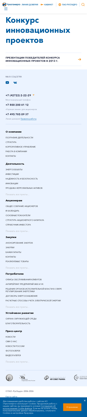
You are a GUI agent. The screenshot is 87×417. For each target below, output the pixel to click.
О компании (13, 132)
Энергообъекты (14, 170)
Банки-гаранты (13, 252)
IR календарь (12, 211)
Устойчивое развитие (20, 313)
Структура (11, 142)
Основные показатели (18, 216)
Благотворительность (18, 323)
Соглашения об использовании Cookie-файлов (29, 407)
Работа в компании (16, 152)
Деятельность (15, 164)
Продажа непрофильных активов (24, 188)
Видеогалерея (13, 356)
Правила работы (28, 119)
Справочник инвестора (18, 225)
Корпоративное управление (21, 147)
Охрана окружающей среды (21, 319)
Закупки (11, 237)
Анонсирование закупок (19, 243)
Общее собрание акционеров (22, 206)
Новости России (15, 346)
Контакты (11, 156)
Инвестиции (12, 174)
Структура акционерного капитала (25, 220)
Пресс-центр (14, 331)
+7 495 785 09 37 (17, 114)
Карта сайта (11, 397)
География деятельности (19, 138)
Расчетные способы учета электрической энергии (33, 301)
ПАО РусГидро (67, 4)
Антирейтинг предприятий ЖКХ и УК (24, 284)
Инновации (12, 183)
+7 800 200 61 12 (17, 105)
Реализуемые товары (17, 261)
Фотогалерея (13, 351)
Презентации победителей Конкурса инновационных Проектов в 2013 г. (43, 59)
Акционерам (14, 200)
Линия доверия (30, 4)
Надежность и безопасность (22, 179)
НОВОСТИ (10, 337)
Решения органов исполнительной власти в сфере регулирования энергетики (34, 290)
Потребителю (15, 274)
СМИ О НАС (11, 342)
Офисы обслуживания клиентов (24, 280)
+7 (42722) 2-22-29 (18, 95)
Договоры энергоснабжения (21, 296)
